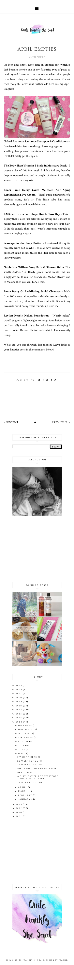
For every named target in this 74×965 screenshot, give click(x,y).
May (21, 753)
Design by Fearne (56, 960)
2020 (19, 697)
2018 (19, 705)
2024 (19, 689)
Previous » (61, 422)
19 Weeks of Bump (30, 764)
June (22, 749)
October (24, 733)
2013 (19, 804)
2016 (19, 714)
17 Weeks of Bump (30, 782)
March (23, 791)
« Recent (11, 422)
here (45, 146)
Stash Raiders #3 (29, 757)
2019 (19, 701)
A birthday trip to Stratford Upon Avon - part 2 (38, 777)
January (24, 799)
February (25, 795)
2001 (19, 816)
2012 (19, 808)
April (22, 787)
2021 (19, 693)
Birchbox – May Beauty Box (36, 768)
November (26, 729)
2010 (19, 812)
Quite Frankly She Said (29, 960)
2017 (19, 709)
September (26, 737)
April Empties (27, 772)
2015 (19, 717)
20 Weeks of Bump (30, 761)
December (25, 725)
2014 (19, 722)
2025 (19, 685)
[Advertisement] (37, 548)
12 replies (27, 380)
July (21, 745)
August (23, 741)
